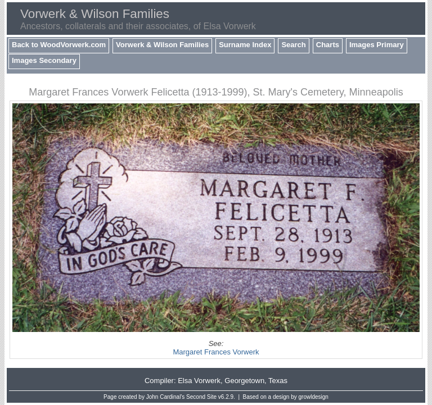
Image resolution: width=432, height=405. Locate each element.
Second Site (201, 397)
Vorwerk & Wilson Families (162, 44)
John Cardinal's (165, 397)
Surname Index (245, 44)
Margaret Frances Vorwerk (216, 352)
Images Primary (376, 44)
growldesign (313, 397)
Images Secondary (44, 60)
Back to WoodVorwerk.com (59, 44)
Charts (327, 44)
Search (293, 44)
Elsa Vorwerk (199, 380)
